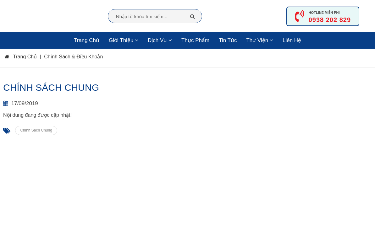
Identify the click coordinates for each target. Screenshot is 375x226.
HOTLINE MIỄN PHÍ (324, 12)
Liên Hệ (292, 40)
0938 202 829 (330, 19)
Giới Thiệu (123, 40)
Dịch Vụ (160, 40)
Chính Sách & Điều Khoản (73, 56)
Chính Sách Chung (36, 130)
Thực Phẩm (195, 40)
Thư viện (259, 40)
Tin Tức (228, 40)
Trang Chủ (86, 40)
